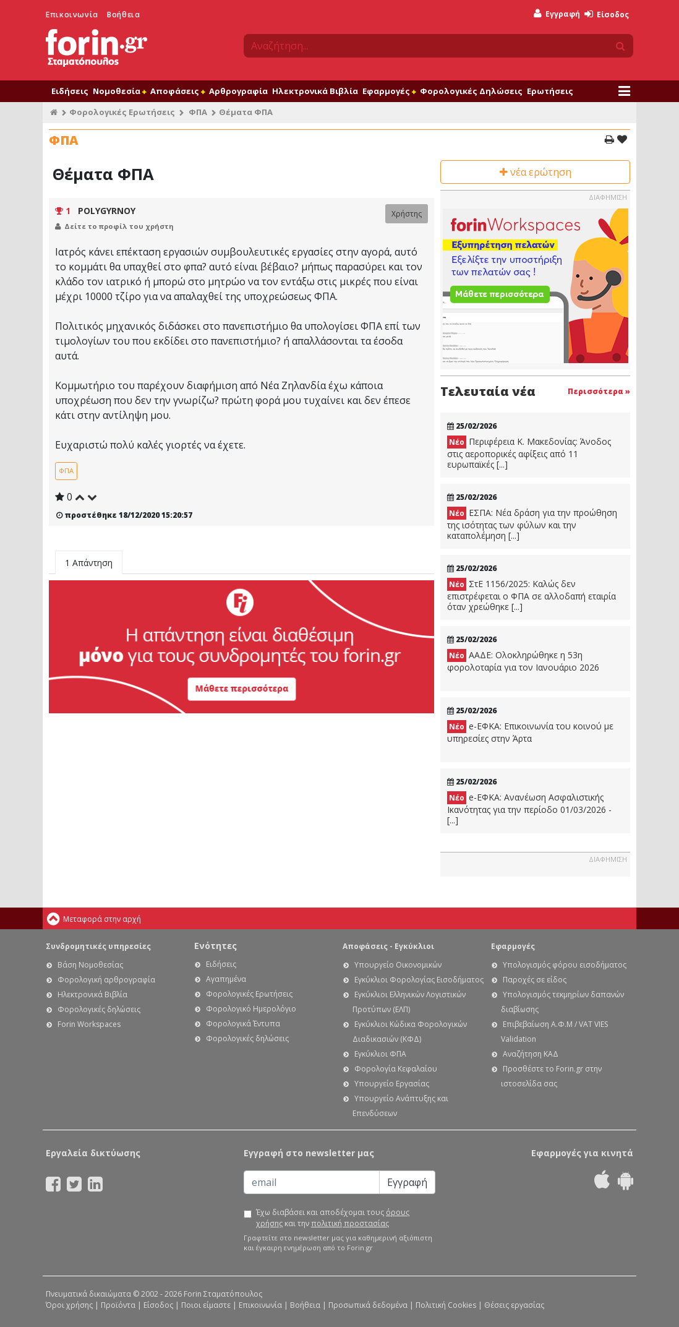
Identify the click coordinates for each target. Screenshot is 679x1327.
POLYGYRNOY (106, 211)
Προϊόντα (118, 1305)
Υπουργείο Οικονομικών (398, 965)
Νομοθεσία (119, 91)
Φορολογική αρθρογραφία (106, 979)
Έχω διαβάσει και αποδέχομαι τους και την (332, 1218)
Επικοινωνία (72, 14)
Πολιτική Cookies (446, 1305)
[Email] (312, 1182)
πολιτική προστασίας (350, 1223)
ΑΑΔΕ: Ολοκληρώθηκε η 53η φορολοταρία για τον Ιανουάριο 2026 (523, 661)
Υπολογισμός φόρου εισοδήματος (564, 965)
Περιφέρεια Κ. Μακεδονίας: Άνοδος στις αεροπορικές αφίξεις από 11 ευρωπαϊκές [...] (529, 453)
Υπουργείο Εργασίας (391, 1083)
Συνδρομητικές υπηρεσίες (98, 946)
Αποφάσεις (177, 91)
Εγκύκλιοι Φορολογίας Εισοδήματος (419, 979)
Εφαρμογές (389, 91)
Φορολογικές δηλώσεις (99, 1009)
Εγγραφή (557, 14)
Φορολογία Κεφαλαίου (395, 1068)
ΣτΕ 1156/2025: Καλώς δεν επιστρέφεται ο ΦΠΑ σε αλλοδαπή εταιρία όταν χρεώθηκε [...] (531, 595)
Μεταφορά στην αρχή (102, 919)
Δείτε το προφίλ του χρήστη (119, 226)
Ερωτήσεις (550, 91)
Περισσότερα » (599, 391)
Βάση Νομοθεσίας (90, 965)
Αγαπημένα (226, 979)
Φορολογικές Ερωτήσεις (122, 112)
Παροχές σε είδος (534, 979)
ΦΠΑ (198, 112)
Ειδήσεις (69, 91)
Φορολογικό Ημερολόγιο (251, 1008)
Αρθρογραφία (238, 91)
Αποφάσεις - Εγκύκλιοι (388, 946)
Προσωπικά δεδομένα (368, 1305)
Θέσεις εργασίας (514, 1305)
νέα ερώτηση (535, 172)
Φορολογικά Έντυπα (243, 1023)
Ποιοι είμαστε (206, 1305)
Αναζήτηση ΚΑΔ (530, 1054)
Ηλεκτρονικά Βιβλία (315, 91)
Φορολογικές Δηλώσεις (471, 91)
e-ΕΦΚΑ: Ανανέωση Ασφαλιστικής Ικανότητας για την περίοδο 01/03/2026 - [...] (529, 808)
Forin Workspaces (89, 1024)
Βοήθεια (123, 14)
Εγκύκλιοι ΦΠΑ (380, 1054)
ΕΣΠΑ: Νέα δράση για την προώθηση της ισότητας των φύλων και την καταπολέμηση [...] (532, 524)
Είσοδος (606, 14)
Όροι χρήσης (69, 1305)
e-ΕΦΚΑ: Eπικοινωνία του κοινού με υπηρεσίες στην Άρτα (530, 732)
